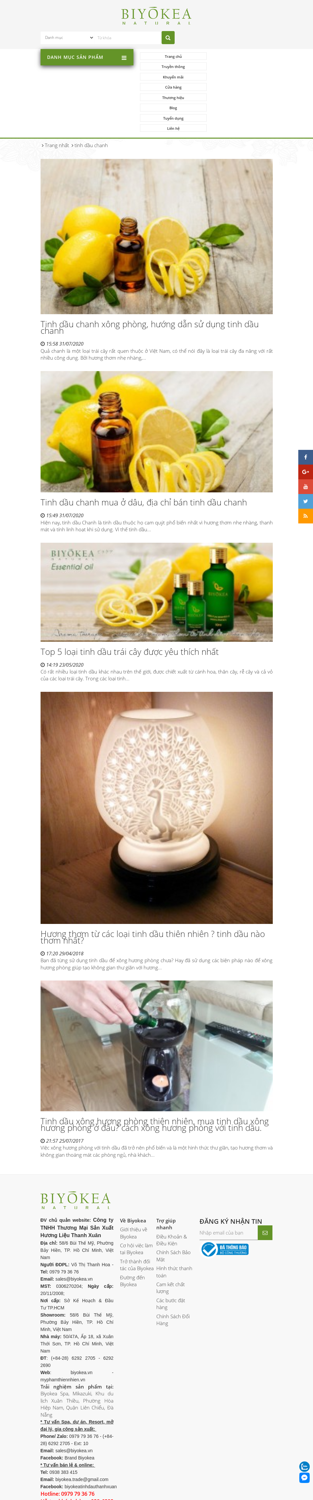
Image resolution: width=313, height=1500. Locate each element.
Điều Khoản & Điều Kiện (171, 1198)
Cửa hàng (239, 66)
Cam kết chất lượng (170, 1246)
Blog (238, 77)
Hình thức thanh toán (174, 1230)
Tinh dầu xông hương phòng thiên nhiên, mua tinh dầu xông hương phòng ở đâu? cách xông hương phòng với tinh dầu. (155, 1083)
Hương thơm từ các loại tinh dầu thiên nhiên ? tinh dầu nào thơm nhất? (153, 896)
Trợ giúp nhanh (166, 1182)
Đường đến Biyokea (132, 1239)
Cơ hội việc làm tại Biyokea (136, 1208)
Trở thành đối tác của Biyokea (137, 1224)
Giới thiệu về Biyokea (133, 1192)
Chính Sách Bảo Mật (173, 1214)
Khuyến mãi (172, 66)
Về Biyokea (133, 1179)
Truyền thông (238, 56)
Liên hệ (239, 87)
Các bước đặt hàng (170, 1263)
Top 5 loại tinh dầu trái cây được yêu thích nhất (130, 610)
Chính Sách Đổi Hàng (173, 1278)
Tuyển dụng (172, 87)
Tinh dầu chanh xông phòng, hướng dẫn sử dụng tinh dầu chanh (150, 286)
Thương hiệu (172, 77)
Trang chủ (172, 56)
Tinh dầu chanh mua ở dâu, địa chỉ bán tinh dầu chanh (144, 461)
